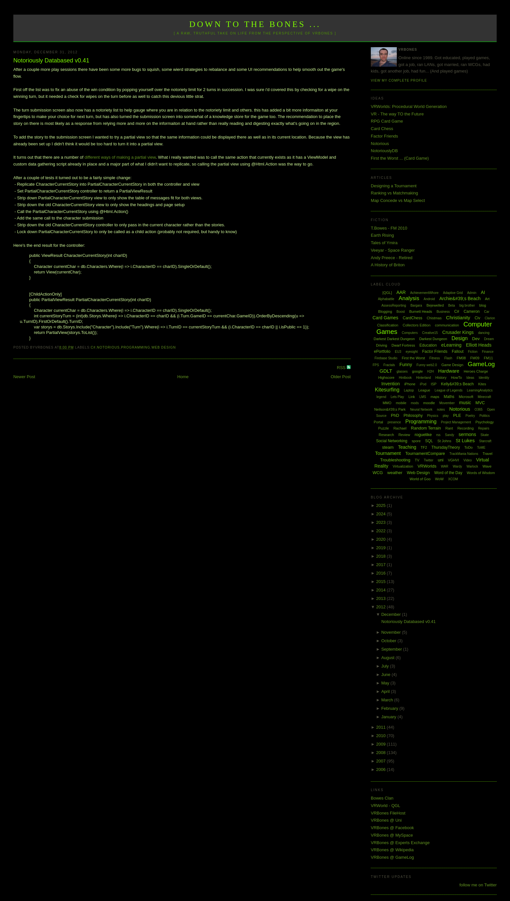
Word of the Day (448, 472)
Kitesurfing (387, 389)
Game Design (452, 365)
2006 (381, 769)
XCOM (453, 479)
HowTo (456, 377)
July (385, 666)
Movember (447, 403)
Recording (465, 428)
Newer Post (24, 376)
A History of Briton (388, 264)
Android (429, 299)
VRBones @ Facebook (392, 827)
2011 (381, 727)
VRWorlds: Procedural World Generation (409, 106)
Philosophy (413, 415)
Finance (488, 351)
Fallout (457, 351)
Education (428, 345)
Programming (135, 347)
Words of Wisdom (481, 473)
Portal (378, 422)
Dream (489, 339)
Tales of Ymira (384, 242)
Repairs (483, 428)
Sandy (449, 435)
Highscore (386, 377)
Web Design (164, 347)
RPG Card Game (387, 121)
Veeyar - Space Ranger (393, 250)
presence (394, 422)
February (390, 708)
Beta (451, 305)
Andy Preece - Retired (391, 257)
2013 (381, 598)
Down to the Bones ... (255, 24)
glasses (402, 371)
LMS (422, 397)
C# (93, 347)
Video (467, 460)
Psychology (485, 422)
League (424, 390)
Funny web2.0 (427, 365)
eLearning (451, 345)
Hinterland (423, 377)
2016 (381, 573)
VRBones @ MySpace (392, 835)
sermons (467, 434)
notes (441, 409)
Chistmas (434, 318)
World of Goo (420, 479)
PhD (395, 415)
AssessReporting (394, 305)
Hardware (448, 371)
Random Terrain (426, 428)
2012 (381, 606)
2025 (381, 505)
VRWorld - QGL (385, 805)
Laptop (409, 390)
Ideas (470, 377)
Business (443, 311)
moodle (429, 403)
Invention (390, 383)
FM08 (461, 358)
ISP (433, 384)
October (389, 640)
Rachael (399, 428)
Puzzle (383, 428)
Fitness (434, 358)
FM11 (488, 358)
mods (415, 403)
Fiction (472, 351)
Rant (449, 428)
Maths (449, 396)
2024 (381, 513)
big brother (467, 305)
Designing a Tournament (394, 185)
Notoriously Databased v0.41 (51, 60)
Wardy (457, 466)
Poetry (470, 415)
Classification (387, 325)
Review (404, 435)
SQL (429, 441)
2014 (381, 590)
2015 (381, 581)
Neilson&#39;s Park (390, 409)
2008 (381, 752)
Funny (405, 364)
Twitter (428, 460)
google (417, 371)
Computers (410, 333)
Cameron (471, 311)
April (386, 691)
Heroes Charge (476, 371)
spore (416, 441)
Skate (484, 435)
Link (412, 397)
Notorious (108, 347)
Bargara (416, 305)
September (392, 649)
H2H (430, 371)
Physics (432, 415)
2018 (381, 556)
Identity (484, 377)
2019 (381, 547)
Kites (482, 384)
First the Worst (413, 358)
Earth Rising (382, 235)
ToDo (468, 447)
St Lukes (465, 440)
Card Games (385, 317)
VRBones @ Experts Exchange (400, 842)
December (391, 614)
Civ (477, 318)
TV (417, 460)
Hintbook (405, 377)
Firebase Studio (385, 358)
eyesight (412, 351)
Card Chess (382, 128)
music (465, 402)
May (385, 683)
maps (435, 397)
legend (381, 397)
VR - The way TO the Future (397, 114)
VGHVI (453, 460)
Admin (471, 293)
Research (386, 435)
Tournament (388, 453)
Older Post (341, 376)
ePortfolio (382, 351)
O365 (478, 409)
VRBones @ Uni (386, 820)
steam (388, 447)
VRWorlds (427, 466)
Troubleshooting (395, 459)
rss (438, 435)
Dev (476, 338)
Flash (448, 358)
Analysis (409, 298)
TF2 (424, 447)
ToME (481, 447)
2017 (381, 564)
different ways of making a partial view (120, 157)
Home (183, 376)
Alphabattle (386, 299)
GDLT (386, 371)
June (386, 674)
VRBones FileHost (388, 813)
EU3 (398, 351)
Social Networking (391, 441)
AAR (401, 292)
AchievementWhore (424, 293)
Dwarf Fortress (403, 345)
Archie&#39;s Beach (460, 298)
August (388, 657)
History (441, 377)
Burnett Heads (420, 311)
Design (459, 338)
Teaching (407, 447)
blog (482, 305)
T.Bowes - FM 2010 (389, 228)
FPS (376, 365)
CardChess (412, 318)
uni (440, 459)
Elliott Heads (479, 345)
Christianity (458, 317)
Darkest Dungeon (433, 339)
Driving (381, 345)
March (387, 699)
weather (394, 472)
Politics (484, 415)
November (391, 632)
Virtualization (403, 466)
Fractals (389, 365)
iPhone (409, 384)
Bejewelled (435, 305)
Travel (487, 454)
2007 (381, 761)
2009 (381, 744)
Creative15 (430, 333)
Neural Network (421, 409)
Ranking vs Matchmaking (394, 193)
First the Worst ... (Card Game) (400, 158)
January (389, 716)
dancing (484, 333)
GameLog (481, 364)
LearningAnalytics (480, 390)
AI (483, 292)
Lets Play (397, 397)
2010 (381, 735)
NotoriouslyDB (384, 150)
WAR (444, 466)
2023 (381, 522)
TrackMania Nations (464, 454)
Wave (487, 466)
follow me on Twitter (478, 884)
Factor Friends (384, 136)
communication (447, 325)
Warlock (472, 466)
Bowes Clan (382, 798)
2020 (381, 539)
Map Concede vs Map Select (398, 200)
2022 (381, 530)
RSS (342, 367)
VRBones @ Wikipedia (392, 849)
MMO (386, 403)
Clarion (490, 318)
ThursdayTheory (446, 447)
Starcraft (485, 441)
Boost (400, 311)
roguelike (423, 434)
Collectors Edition (417, 325)
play (446, 415)
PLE (457, 415)
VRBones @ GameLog (392, 857)
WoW (439, 479)
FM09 (474, 358)
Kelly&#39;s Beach (457, 384)
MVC (480, 402)
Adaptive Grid (453, 293)
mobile (401, 403)
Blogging (385, 311)
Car (486, 311)
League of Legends (449, 390)
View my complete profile (399, 80)
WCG (377, 472)
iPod (423, 384)
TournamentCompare (425, 453)
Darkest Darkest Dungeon (394, 339)
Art (487, 299)
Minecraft (484, 397)
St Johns (444, 441)
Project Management (456, 422)
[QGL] (387, 293)
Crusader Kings (458, 332)
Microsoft (466, 397)
